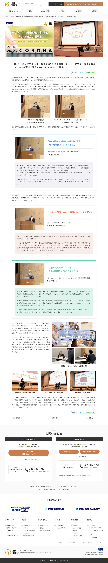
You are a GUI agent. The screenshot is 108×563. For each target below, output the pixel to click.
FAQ (61, 4)
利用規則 (75, 533)
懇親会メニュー (44, 528)
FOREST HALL (10, 525)
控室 (8, 533)
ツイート (84, 72)
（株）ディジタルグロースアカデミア (58, 222)
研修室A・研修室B (11, 528)
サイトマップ (59, 542)
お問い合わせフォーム (90, 451)
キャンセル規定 (77, 528)
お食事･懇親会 (42, 520)
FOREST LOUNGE (11, 530)
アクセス (53, 4)
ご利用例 (12, 16)
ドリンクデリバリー (45, 530)
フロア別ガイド (93, 537)
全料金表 (75, 525)
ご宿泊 (24, 520)
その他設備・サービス (12, 535)
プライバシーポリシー (78, 535)
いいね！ (75, 72)
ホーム (6, 16)
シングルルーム (27, 525)
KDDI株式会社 (51, 151)
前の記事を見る (90, 418)
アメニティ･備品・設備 (29, 530)
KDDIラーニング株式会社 (35, 120)
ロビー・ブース (93, 535)
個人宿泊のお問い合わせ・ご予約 (93, 4)
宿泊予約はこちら (68, 451)
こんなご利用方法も (61, 528)
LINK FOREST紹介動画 (95, 528)
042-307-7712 (36, 468)
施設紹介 (90, 520)
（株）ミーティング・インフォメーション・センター (69, 120)
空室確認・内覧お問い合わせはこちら (28, 453)
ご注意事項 (26, 533)
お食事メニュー (44, 525)
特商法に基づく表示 (28, 535)
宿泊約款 (75, 530)
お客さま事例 (59, 525)
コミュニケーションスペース (96, 531)
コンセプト (92, 525)
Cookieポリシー (73, 542)
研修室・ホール (10, 520)
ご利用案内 (74, 520)
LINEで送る (92, 72)
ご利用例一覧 (54, 418)
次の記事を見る (17, 418)
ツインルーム (26, 528)
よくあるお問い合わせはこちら (28, 459)
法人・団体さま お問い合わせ (74, 4)
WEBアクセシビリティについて (91, 542)
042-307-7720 (92, 465)
